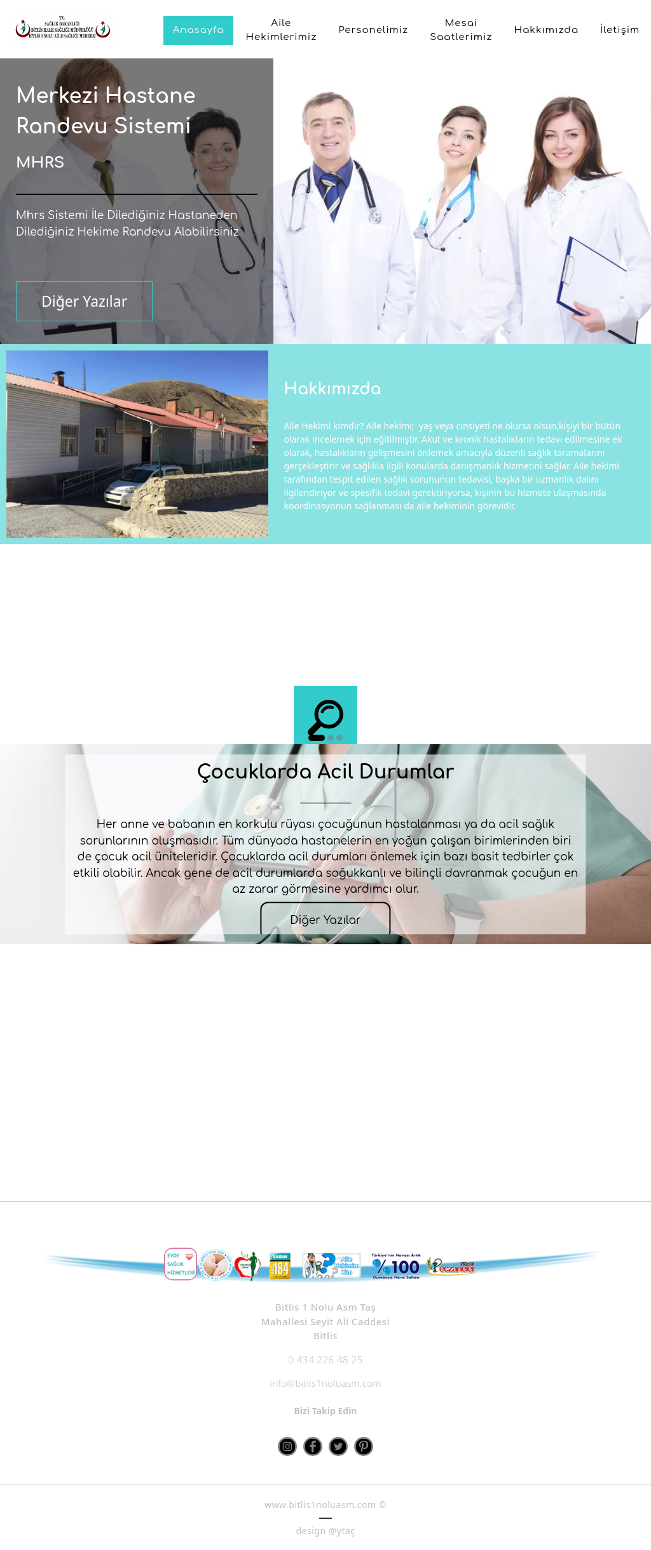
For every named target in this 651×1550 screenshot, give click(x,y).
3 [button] (339, 738)
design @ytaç (325, 1531)
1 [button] (316, 738)
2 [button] (330, 738)
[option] (325, 658)
